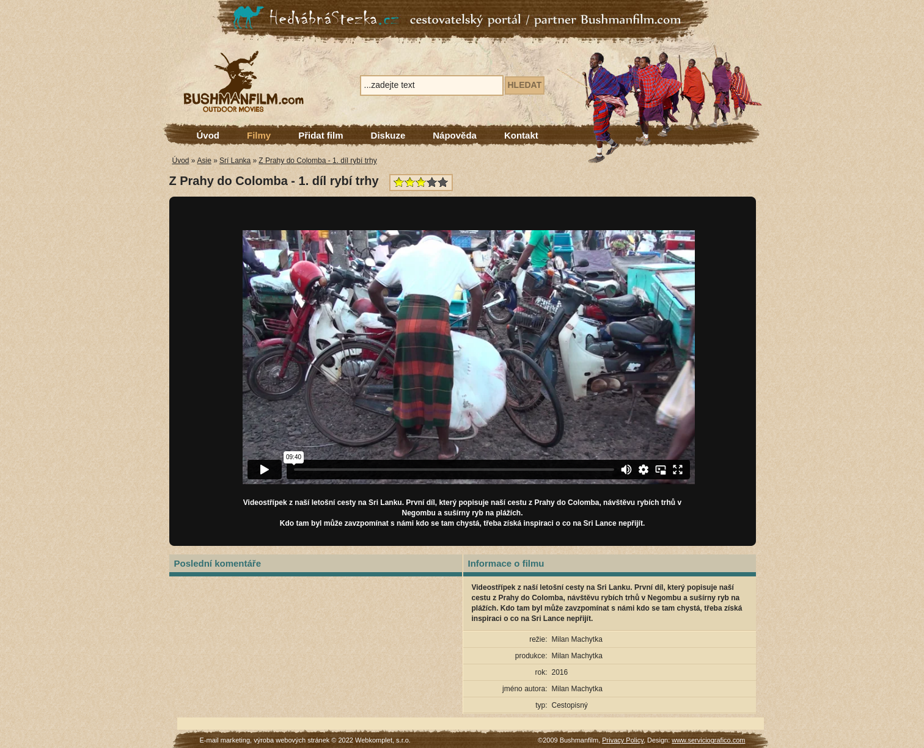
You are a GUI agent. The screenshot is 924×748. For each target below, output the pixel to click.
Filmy (259, 135)
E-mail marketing (225, 740)
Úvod (208, 135)
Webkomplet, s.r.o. (383, 740)
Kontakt (521, 135)
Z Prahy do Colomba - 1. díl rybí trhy (317, 160)
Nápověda (455, 135)
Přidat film (320, 135)
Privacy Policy (623, 740)
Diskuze (388, 135)
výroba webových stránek (291, 740)
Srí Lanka (235, 160)
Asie (204, 160)
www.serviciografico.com (708, 740)
